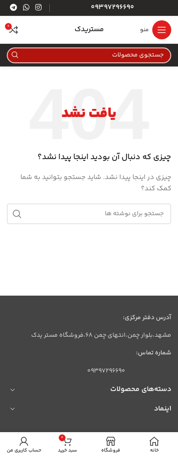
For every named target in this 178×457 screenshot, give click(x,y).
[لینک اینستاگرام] (39, 7)
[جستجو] (89, 55)
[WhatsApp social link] (26, 7)
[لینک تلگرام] (13, 7)
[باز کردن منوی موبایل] (156, 30)
